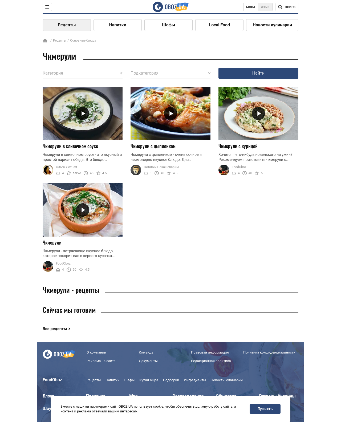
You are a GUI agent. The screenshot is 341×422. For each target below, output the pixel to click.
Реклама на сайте (101, 361)
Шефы (168, 24)
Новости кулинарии (272, 24)
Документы (148, 361)
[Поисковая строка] (286, 7)
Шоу (47, 408)
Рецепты (67, 24)
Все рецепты (55, 328)
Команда (146, 352)
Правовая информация (210, 352)
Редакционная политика (211, 361)
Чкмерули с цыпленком (153, 146)
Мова (250, 7)
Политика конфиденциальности (269, 352)
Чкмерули (52, 242)
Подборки (171, 380)
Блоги (48, 396)
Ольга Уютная (66, 167)
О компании (96, 352)
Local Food (219, 24)
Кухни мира (148, 380)
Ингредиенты (195, 380)
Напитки (117, 24)
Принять (265, 409)
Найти (258, 73)
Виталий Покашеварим (161, 167)
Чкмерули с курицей (238, 146)
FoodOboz (239, 167)
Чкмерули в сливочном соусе (70, 146)
